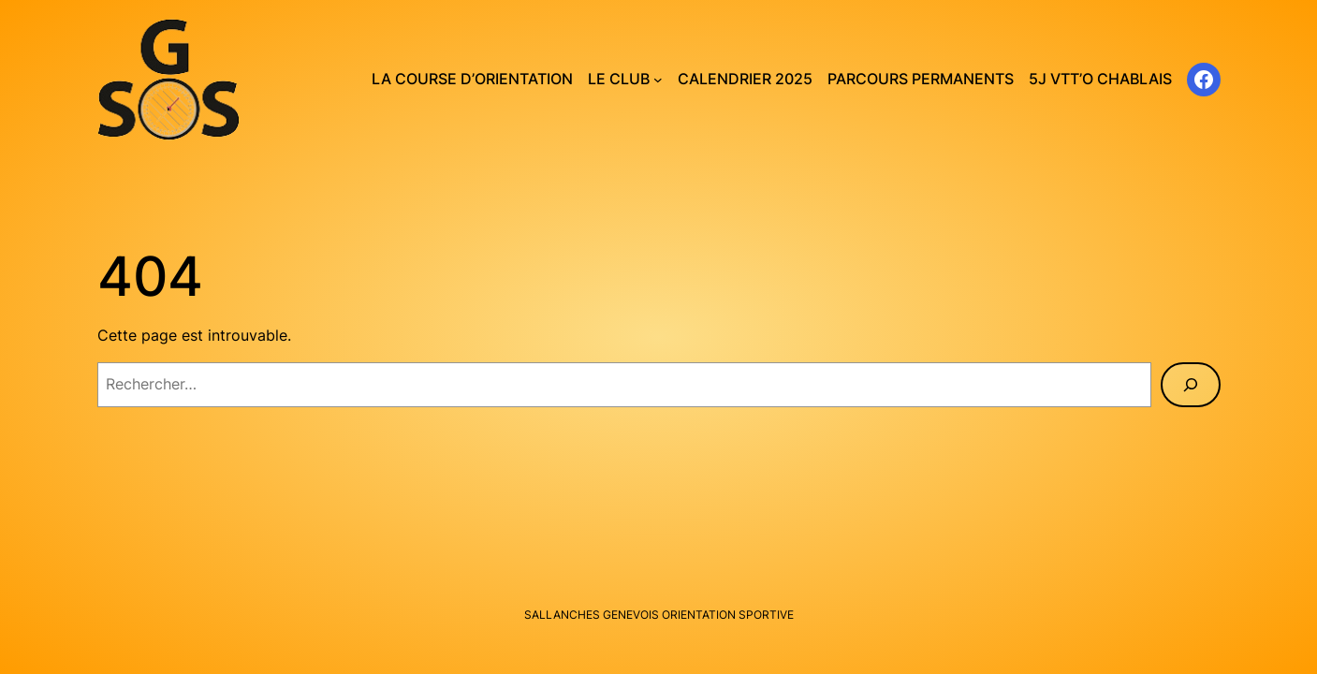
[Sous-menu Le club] (658, 79)
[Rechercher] (1191, 384)
